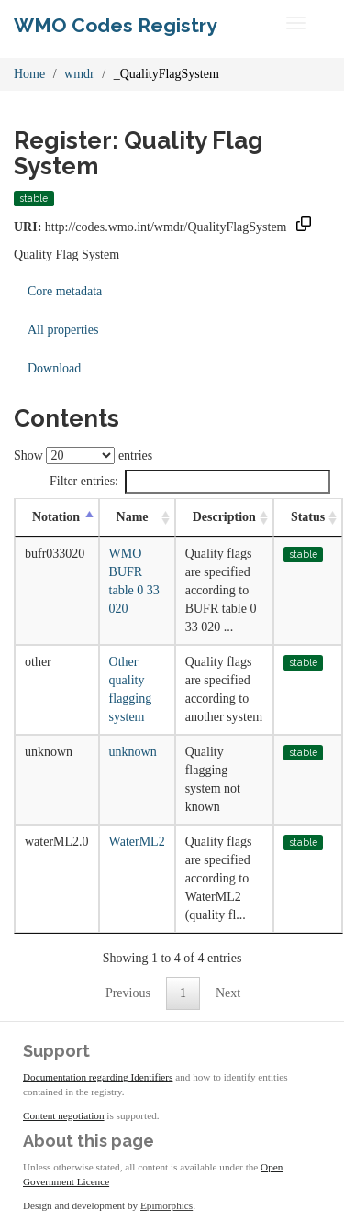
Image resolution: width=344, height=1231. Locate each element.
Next (228, 993)
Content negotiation (64, 1115)
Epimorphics (166, 1205)
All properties (63, 330)
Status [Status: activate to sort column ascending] (308, 517)
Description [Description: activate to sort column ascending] (224, 517)
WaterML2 (137, 841)
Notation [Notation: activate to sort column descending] (56, 517)
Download (54, 368)
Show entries (83, 455)
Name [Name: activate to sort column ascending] (133, 517)
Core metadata (65, 291)
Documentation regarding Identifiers (97, 1076)
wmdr (79, 74)
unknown (133, 752)
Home (29, 74)
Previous (127, 993)
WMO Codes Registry (115, 25)
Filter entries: (190, 482)
